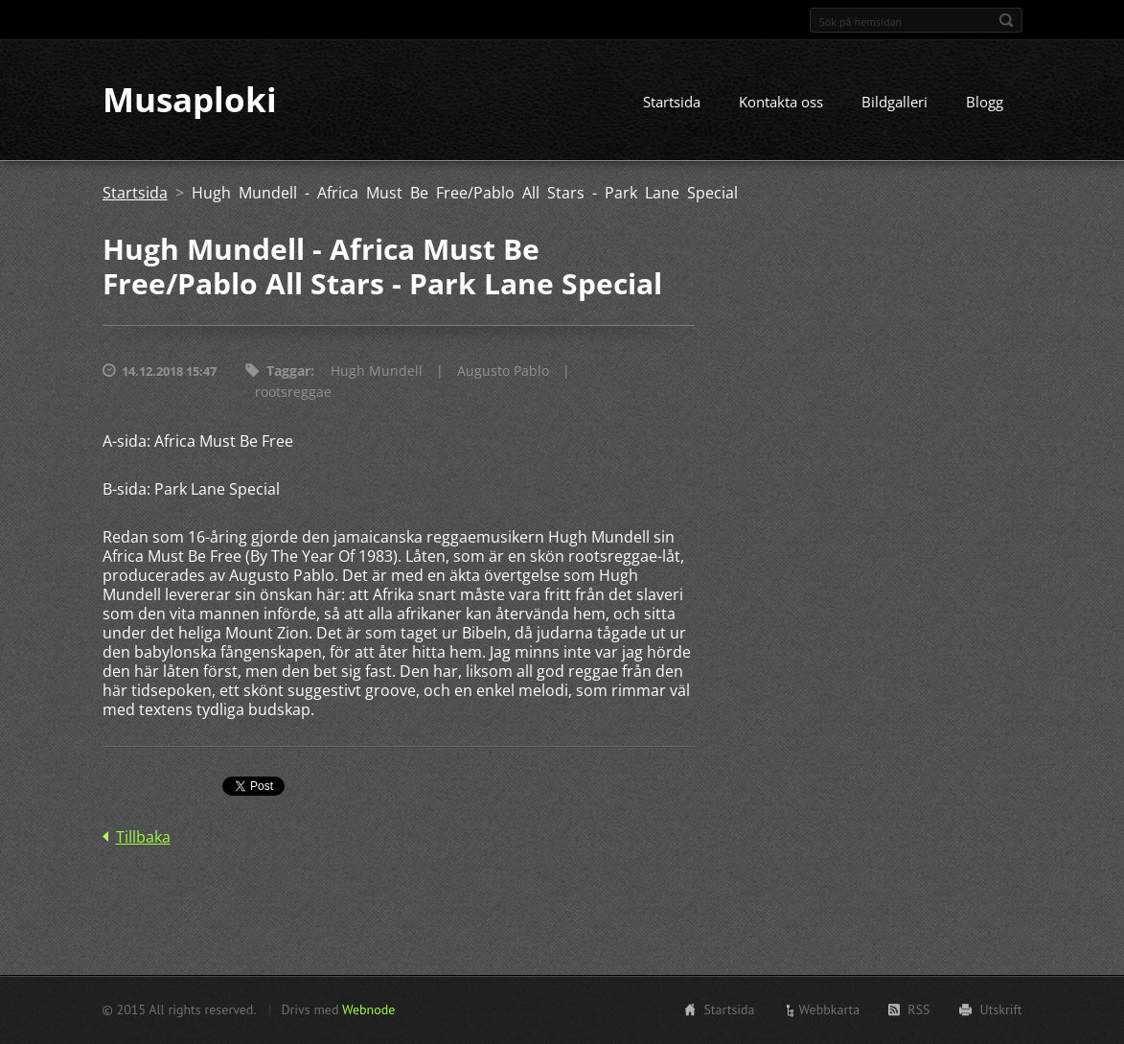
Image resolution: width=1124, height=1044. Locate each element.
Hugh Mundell (377, 371)
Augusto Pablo (503, 371)
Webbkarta (829, 1009)
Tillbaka (143, 837)
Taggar (288, 371)
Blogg (984, 102)
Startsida (671, 102)
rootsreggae (293, 392)
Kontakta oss (781, 102)
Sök (1006, 20)
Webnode (368, 1009)
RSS (918, 1009)
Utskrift (1001, 1009)
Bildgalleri (894, 102)
